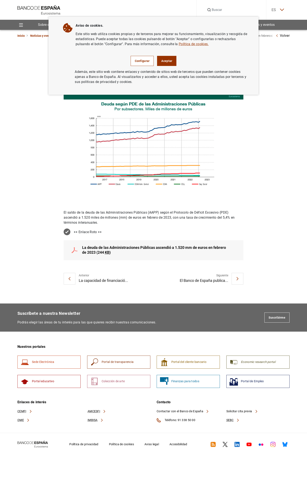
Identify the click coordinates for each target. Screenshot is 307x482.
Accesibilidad (178, 446)
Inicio (21, 35)
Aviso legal (151, 446)
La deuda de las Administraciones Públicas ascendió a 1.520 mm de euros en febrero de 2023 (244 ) (154, 250)
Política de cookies (121, 446)
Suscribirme (277, 318)
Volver (283, 36)
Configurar (142, 61)
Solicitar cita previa (242, 413)
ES (276, 10)
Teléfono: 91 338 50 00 (176, 422)
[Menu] (21, 25)
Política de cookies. (194, 44)
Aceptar (166, 61)
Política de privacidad (83, 446)
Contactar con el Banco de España (183, 413)
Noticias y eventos (261, 25)
